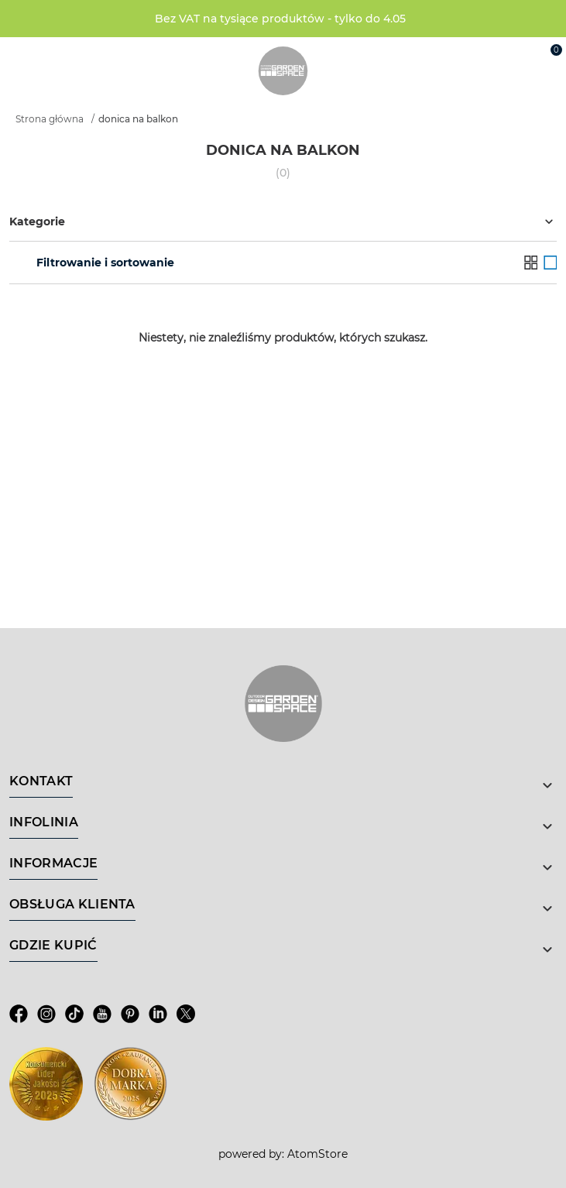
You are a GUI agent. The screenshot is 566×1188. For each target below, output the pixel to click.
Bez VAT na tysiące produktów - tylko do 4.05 (280, 19)
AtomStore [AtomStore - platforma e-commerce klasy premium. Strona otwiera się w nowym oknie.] (317, 1154)
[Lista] (530, 262)
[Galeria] (550, 262)
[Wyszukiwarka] (477, 55)
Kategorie (283, 221)
